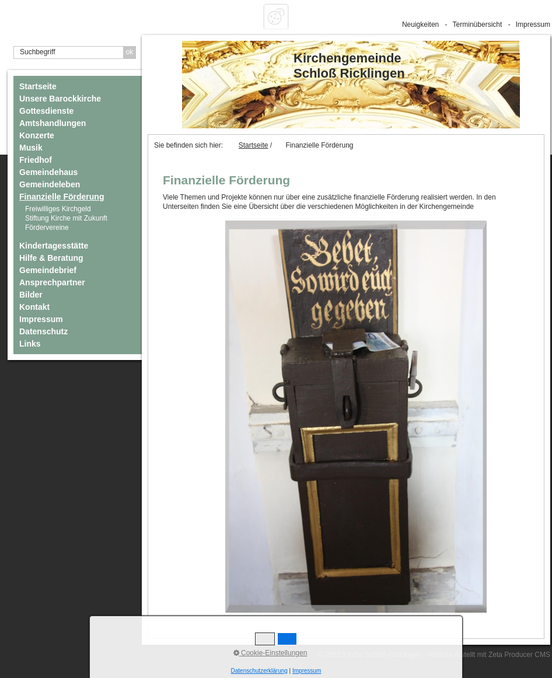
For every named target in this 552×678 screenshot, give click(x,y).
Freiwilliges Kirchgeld (58, 209)
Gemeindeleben (49, 184)
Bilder (31, 294)
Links (30, 343)
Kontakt (34, 307)
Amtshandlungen (52, 123)
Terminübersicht (477, 24)
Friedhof (35, 160)
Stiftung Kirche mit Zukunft (66, 218)
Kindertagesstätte (53, 245)
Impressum (533, 24)
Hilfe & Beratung (51, 258)
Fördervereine (47, 227)
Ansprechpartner (52, 282)
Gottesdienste (46, 111)
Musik (31, 147)
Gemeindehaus (48, 172)
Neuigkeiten (420, 24)
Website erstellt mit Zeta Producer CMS (488, 655)
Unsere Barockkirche (60, 98)
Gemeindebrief (47, 270)
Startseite (38, 86)
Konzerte (36, 135)
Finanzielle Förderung (61, 196)
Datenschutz (43, 331)
